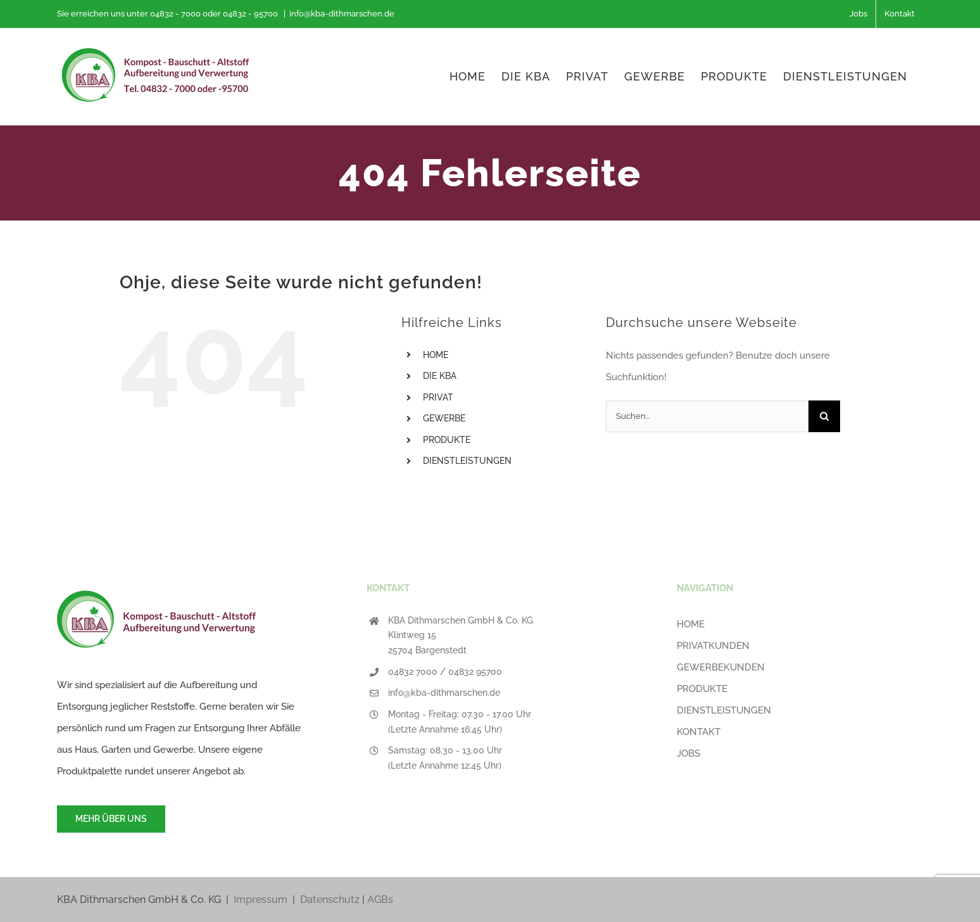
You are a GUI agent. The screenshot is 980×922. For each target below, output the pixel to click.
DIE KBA (439, 376)
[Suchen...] (707, 416)
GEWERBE (444, 418)
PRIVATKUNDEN (713, 645)
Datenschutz (330, 899)
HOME (435, 355)
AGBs (380, 899)
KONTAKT (698, 732)
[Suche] (824, 416)
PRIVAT (438, 397)
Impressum (260, 899)
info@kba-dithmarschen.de (341, 13)
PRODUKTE (446, 440)
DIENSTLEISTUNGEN (467, 461)
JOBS (688, 753)
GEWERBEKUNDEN (721, 667)
